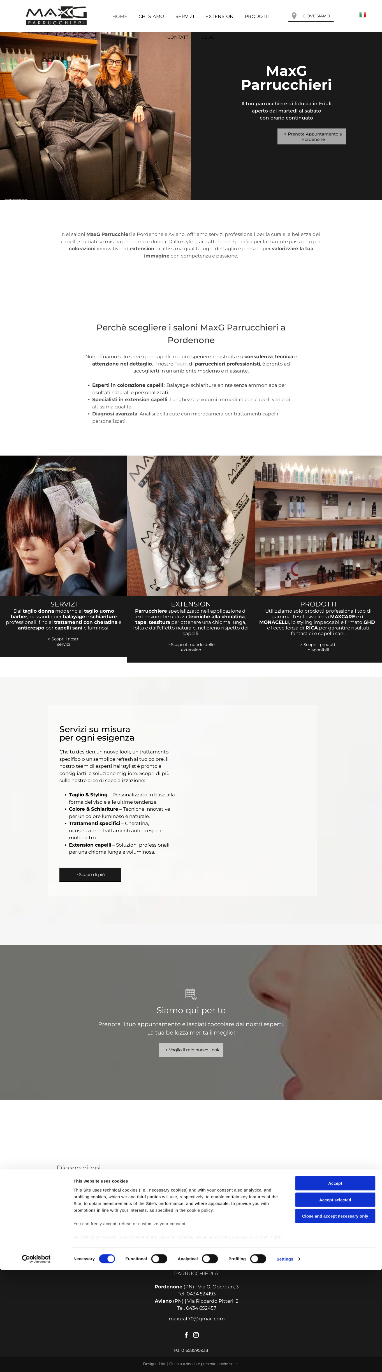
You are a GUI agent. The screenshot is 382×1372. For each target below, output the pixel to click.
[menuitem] (120, 16)
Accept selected (335, 1301)
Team (181, 364)
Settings (285, 1361)
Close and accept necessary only (335, 1318)
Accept (335, 1285)
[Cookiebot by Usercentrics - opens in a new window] (36, 1361)
